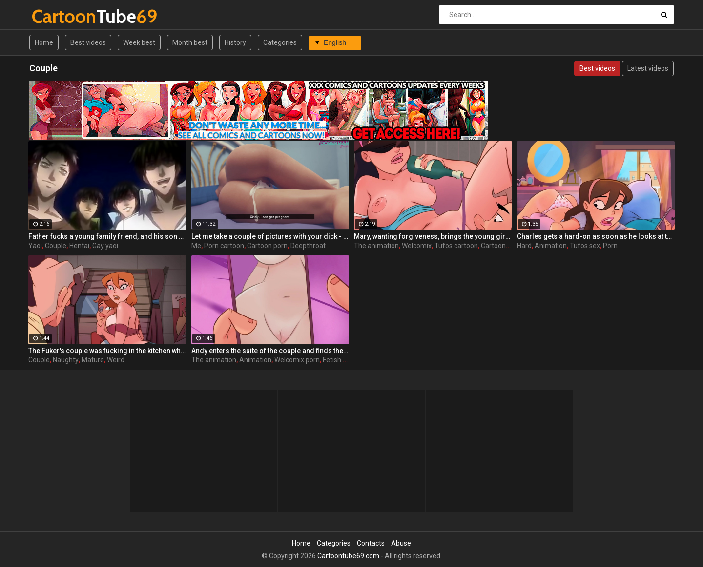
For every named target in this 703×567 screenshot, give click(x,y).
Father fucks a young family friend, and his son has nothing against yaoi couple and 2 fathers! (107, 236)
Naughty (66, 360)
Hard (524, 246)
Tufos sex (585, 246)
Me (196, 246)
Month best (189, 42)
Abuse (401, 543)
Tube (57, 16)
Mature (93, 360)
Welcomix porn (297, 360)
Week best (139, 42)
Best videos (88, 42)
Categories (280, 42)
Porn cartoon (224, 246)
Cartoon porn (267, 246)
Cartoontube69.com (348, 556)
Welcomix (417, 246)
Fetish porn (340, 360)
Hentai (79, 246)
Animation (551, 246)
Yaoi (35, 246)
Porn (610, 246)
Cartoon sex (499, 246)
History (235, 42)
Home (44, 42)
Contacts (371, 543)
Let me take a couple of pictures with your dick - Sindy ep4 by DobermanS (270, 236)
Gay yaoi (105, 246)
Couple (55, 246)
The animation (376, 246)
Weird (115, 360)
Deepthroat (308, 246)
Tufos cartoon (456, 246)
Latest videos (647, 68)
